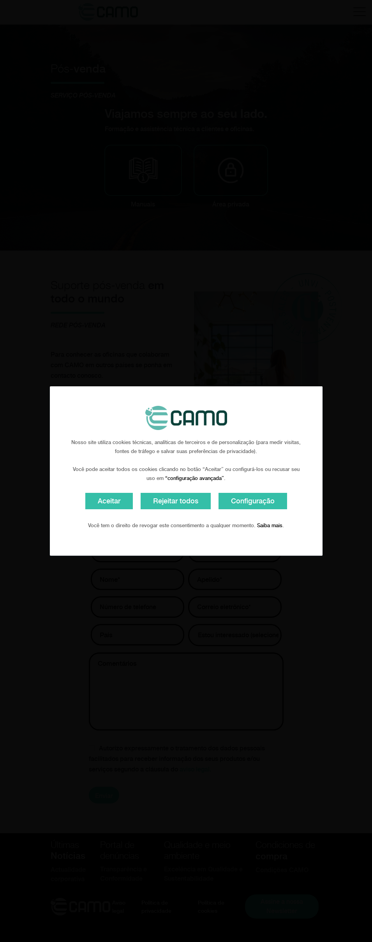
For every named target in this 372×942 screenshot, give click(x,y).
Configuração (253, 501)
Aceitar (109, 501)
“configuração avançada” (194, 478)
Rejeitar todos (175, 501)
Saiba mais (269, 525)
